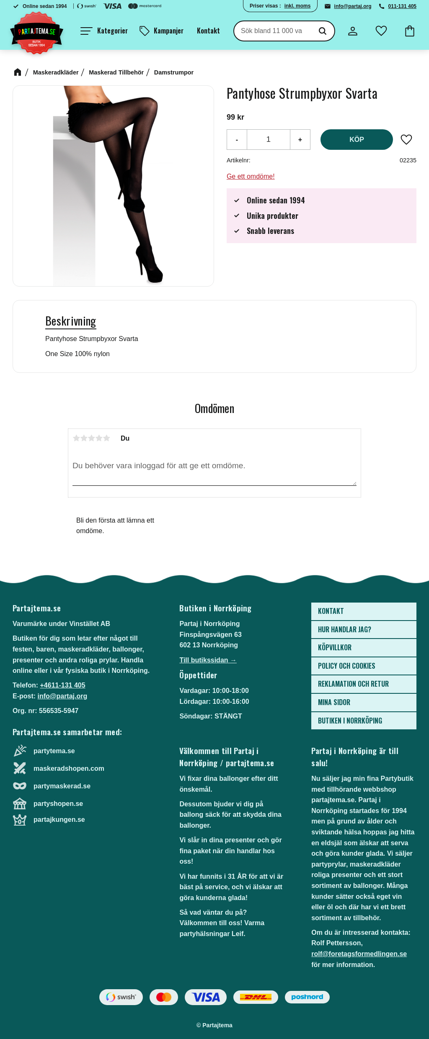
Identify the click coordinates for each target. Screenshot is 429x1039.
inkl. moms (297, 6)
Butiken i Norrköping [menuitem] (350, 721)
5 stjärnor (106, 438)
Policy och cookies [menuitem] (346, 666)
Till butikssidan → (208, 660)
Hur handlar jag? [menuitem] (344, 629)
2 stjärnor (84, 438)
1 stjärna (76, 438)
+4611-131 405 (62, 685)
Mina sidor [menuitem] (334, 702)
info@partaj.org (353, 6)
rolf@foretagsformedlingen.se (359, 953)
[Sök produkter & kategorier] (272, 31)
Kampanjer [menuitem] (168, 31)
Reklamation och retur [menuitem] (353, 684)
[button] (104, 31)
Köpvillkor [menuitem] (334, 647)
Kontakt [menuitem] (208, 31)
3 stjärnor (91, 438)
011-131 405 (402, 6)
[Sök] (322, 31)
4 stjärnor (99, 438)
